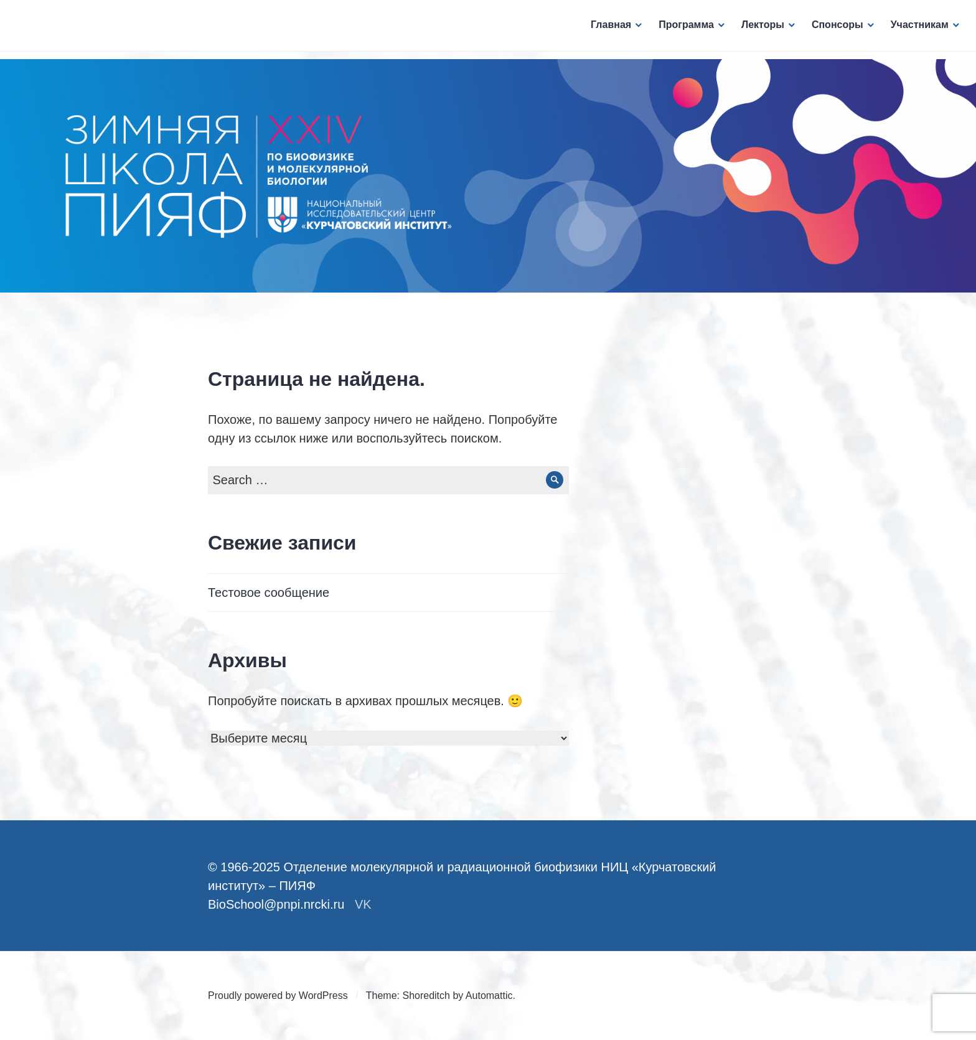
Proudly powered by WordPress (278, 995)
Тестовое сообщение (268, 592)
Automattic (489, 995)
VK (363, 904)
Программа (682, 28)
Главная (607, 28)
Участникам (916, 28)
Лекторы (759, 28)
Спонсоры (834, 28)
